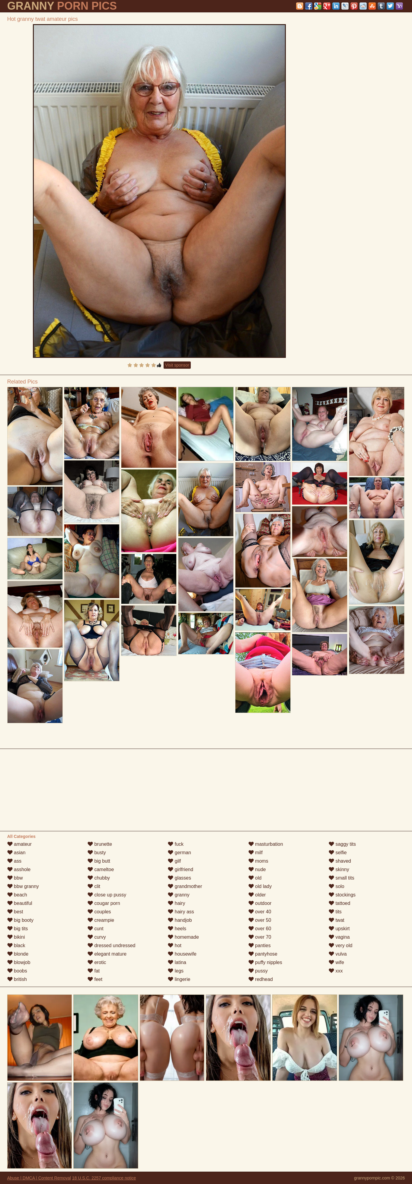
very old (340, 945)
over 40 (259, 911)
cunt (96, 928)
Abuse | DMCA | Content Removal (39, 1178)
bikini (16, 937)
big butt (99, 861)
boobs (17, 970)
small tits (341, 877)
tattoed (339, 903)
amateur (19, 844)
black (16, 945)
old (255, 877)
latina (177, 962)
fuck (176, 844)
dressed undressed (112, 945)
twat (336, 920)
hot (174, 945)
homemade (183, 937)
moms (258, 861)
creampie (101, 920)
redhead (260, 979)
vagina (339, 937)
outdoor (260, 903)
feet (95, 979)
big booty (20, 920)
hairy (176, 903)
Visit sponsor (177, 365)
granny (178, 894)
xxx (336, 970)
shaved (340, 861)
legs (176, 970)
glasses (179, 877)
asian (16, 852)
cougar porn (104, 903)
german (179, 852)
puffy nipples (265, 962)
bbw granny (23, 886)
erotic (97, 962)
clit (94, 886)
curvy (97, 937)
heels (177, 928)
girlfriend (180, 869)
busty (97, 852)
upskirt (339, 928)
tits (335, 911)
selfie (338, 852)
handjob (180, 920)
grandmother (185, 886)
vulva (338, 953)
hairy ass (181, 911)
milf (255, 852)
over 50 (259, 920)
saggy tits (342, 844)
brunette (100, 844)
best (15, 911)
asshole (19, 869)
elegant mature (107, 953)
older (257, 894)
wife (336, 962)
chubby (99, 877)
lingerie (179, 979)
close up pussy (107, 894)
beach (17, 894)
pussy (258, 970)
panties (259, 945)
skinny (339, 869)
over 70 (259, 937)
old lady (260, 886)
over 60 (259, 928)
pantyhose (262, 953)
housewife (182, 953)
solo (336, 886)
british (17, 979)
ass (14, 861)
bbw (15, 877)
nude (257, 869)
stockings (342, 894)
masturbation (265, 844)
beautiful (19, 903)
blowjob (18, 962)
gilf (174, 861)
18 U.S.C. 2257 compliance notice (104, 1178)
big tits (17, 928)
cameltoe (101, 869)
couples (99, 911)
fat (94, 970)
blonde (18, 953)
